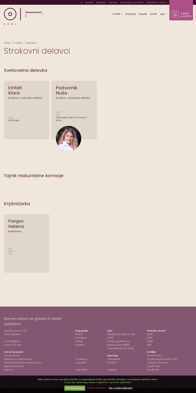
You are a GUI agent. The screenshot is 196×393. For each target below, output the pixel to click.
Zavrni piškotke (97, 388)
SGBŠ (150, 341)
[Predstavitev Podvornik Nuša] (74, 103)
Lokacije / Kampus (157, 362)
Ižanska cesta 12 (13, 330)
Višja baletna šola (14, 366)
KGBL (150, 334)
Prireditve (81, 337)
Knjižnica (9, 369)
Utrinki (79, 341)
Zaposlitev (81, 369)
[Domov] (10, 16)
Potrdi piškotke (75, 388)
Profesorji (81, 359)
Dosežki (80, 344)
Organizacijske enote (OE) (162, 359)
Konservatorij (12, 355)
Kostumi (112, 362)
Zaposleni (81, 362)
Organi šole (153, 366)
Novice (79, 334)
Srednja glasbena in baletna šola (22, 362)
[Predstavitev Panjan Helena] (26, 236)
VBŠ (149, 344)
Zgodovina (153, 369)
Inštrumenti (113, 359)
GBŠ (149, 337)
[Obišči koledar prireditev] (181, 10)
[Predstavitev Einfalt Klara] (26, 103)
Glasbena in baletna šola (18, 359)
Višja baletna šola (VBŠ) (120, 348)
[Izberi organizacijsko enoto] (34, 15)
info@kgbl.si (13, 341)
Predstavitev (154, 355)
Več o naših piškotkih (121, 388)
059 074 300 (13, 344)
